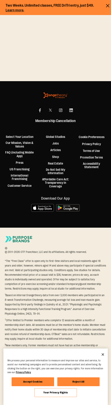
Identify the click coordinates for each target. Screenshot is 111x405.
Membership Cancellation (55, 121)
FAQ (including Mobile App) (19, 154)
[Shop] (55, 157)
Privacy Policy (91, 144)
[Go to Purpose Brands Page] (19, 239)
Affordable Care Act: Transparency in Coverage (55, 183)
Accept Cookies (33, 381)
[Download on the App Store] (42, 208)
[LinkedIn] (71, 110)
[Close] (102, 354)
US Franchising (20, 169)
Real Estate (55, 163)
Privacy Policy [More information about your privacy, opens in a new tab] (23, 372)
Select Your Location (19, 137)
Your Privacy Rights (55, 392)
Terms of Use (91, 151)
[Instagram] (60, 110)
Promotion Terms (91, 157)
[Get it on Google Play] (68, 208)
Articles (55, 150)
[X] (50, 110)
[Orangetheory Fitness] (55, 95)
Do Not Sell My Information (55, 171)
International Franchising (19, 177)
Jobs (55, 143)
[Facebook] (40, 110)
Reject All (78, 381)
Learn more (15, 10)
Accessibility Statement (91, 165)
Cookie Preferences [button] (91, 137)
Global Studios (55, 137)
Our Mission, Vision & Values (19, 144)
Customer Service (20, 186)
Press (19, 163)
